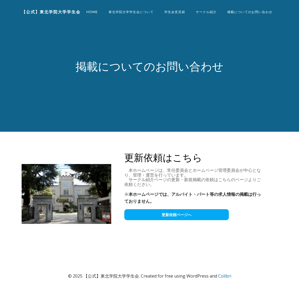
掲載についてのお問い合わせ (249, 12)
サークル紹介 (206, 12)
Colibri (224, 276)
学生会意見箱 (174, 12)
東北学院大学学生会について (131, 12)
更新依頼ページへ (177, 214)
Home (92, 12)
